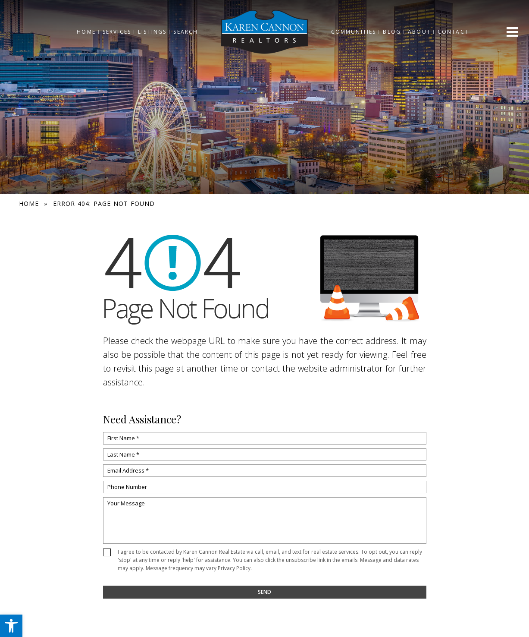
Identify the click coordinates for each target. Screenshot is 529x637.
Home (83, 31)
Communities (356, 31)
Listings (149, 31)
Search (183, 31)
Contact (455, 31)
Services (114, 31)
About (421, 31)
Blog (394, 31)
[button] (11, 626)
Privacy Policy (234, 568)
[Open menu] (512, 32)
